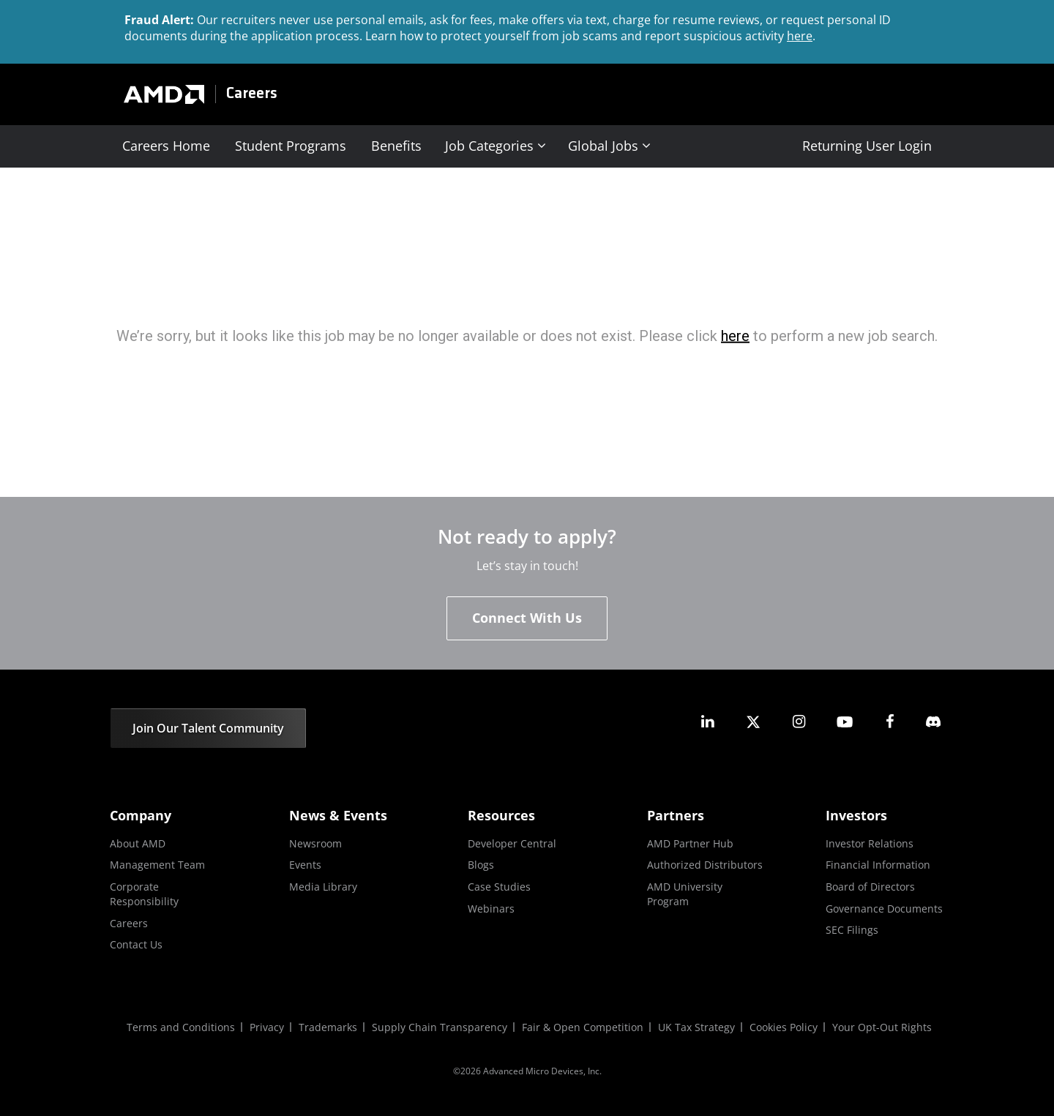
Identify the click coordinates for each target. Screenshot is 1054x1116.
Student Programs (290, 145)
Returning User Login (867, 145)
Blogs (481, 865)
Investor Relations (869, 843)
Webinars (491, 908)
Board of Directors (870, 887)
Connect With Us (527, 617)
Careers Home (166, 145)
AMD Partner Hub (690, 843)
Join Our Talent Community (208, 728)
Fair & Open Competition (582, 1027)
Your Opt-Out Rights (882, 1027)
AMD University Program (684, 894)
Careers (251, 94)
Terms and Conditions (181, 1027)
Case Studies (499, 887)
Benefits (396, 145)
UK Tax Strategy (696, 1027)
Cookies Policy (784, 1027)
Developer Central (512, 843)
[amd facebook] (890, 722)
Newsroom (315, 843)
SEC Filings (852, 930)
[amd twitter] (753, 722)
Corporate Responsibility (144, 894)
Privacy (267, 1027)
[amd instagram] (798, 722)
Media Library (323, 887)
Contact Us (136, 944)
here (799, 36)
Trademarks (328, 1027)
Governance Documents (884, 908)
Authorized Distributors (705, 865)
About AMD (137, 843)
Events (305, 865)
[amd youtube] (844, 722)
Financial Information (878, 865)
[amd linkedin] (708, 722)
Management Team (157, 865)
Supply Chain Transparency (439, 1027)
